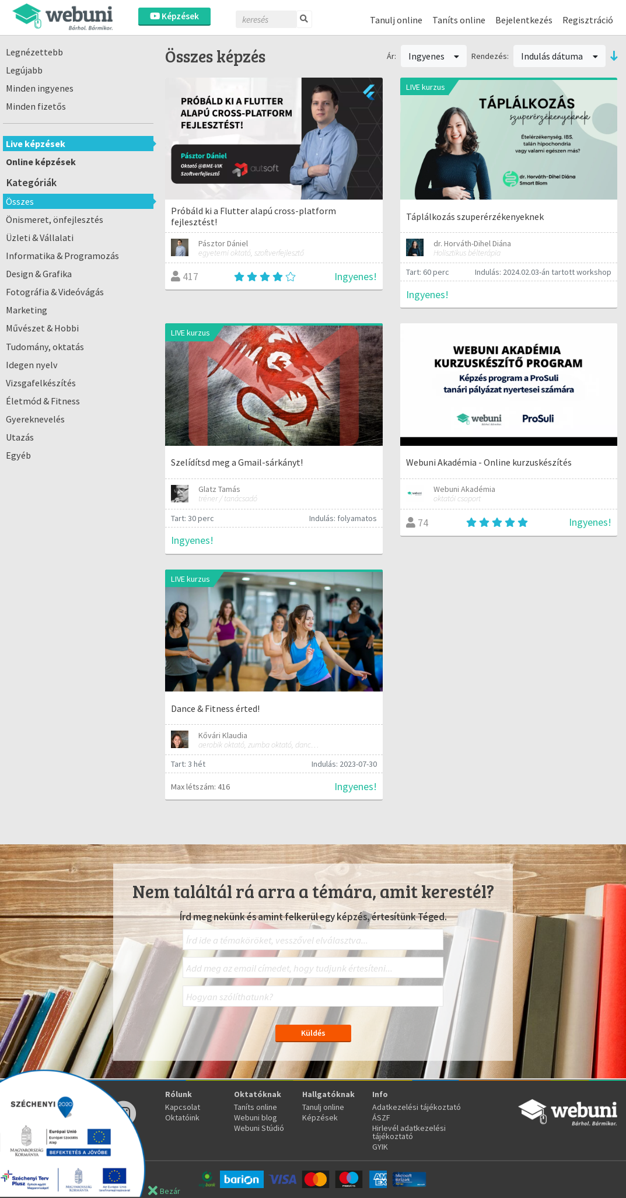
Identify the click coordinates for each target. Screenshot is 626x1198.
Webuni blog (255, 1117)
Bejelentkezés (523, 20)
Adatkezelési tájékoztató (416, 1107)
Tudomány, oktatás (45, 346)
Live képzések (35, 143)
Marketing (26, 310)
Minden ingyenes (40, 88)
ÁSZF (381, 1117)
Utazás (20, 437)
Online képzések (41, 161)
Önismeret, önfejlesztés (54, 219)
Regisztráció (587, 20)
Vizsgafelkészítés (41, 383)
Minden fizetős (36, 106)
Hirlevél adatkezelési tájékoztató (409, 1132)
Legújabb (24, 70)
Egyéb (18, 455)
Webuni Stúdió (259, 1128)
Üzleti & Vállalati (40, 237)
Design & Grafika (39, 274)
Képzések (174, 16)
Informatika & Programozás (62, 255)
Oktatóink (182, 1117)
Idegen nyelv (32, 365)
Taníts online (458, 20)
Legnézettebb (34, 52)
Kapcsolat (182, 1107)
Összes (20, 201)
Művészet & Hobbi (42, 328)
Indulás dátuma (559, 56)
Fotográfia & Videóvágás (55, 292)
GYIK (380, 1146)
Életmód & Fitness (43, 401)
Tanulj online (396, 20)
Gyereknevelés (35, 419)
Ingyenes (434, 56)
